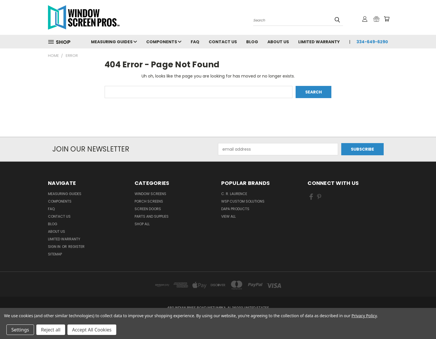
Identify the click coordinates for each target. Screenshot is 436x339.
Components (163, 42)
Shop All (142, 223)
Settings (20, 330)
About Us (278, 42)
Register (76, 246)
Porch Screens (149, 201)
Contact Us (223, 42)
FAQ (195, 42)
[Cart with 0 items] (386, 19)
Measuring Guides (114, 42)
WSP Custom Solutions (243, 201)
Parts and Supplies (152, 216)
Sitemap (55, 254)
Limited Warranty (319, 42)
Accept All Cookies (92, 330)
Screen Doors (148, 208)
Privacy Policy (364, 315)
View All (228, 216)
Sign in (54, 246)
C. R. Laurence (234, 193)
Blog (252, 42)
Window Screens (150, 193)
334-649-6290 (372, 42)
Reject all (50, 330)
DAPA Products (235, 208)
